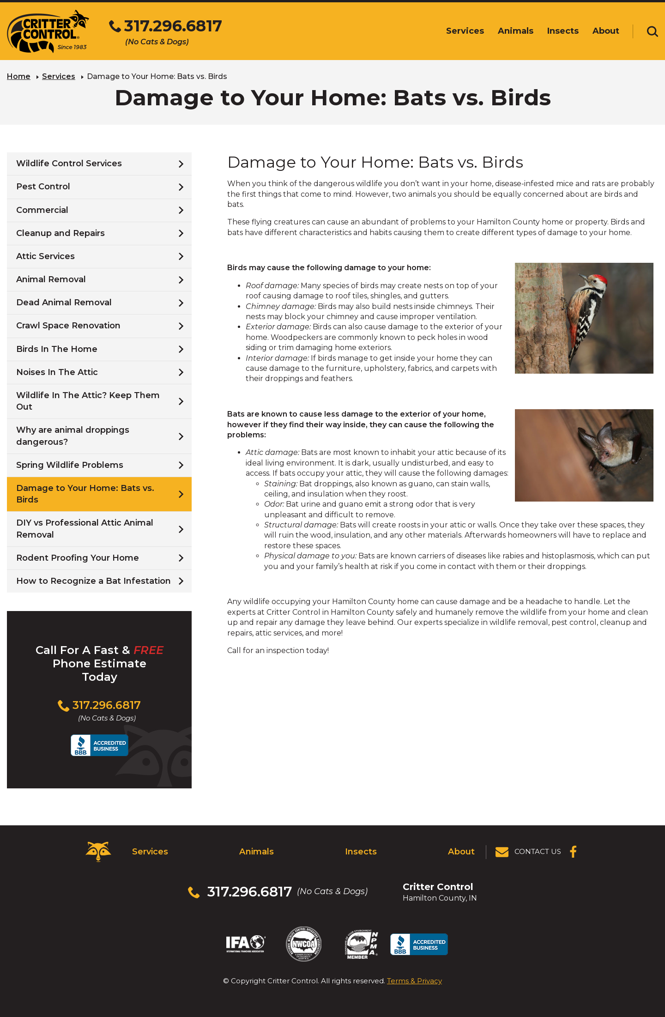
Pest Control (43, 187)
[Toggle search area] (652, 31)
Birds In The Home (56, 349)
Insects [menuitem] (563, 31)
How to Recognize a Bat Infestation (93, 581)
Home (18, 76)
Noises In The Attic (57, 372)
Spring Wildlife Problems (69, 465)
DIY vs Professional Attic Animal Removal (84, 528)
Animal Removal (51, 279)
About (461, 851)
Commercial (42, 210)
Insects (361, 851)
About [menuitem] (605, 31)
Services (58, 76)
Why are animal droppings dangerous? (72, 436)
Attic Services (45, 256)
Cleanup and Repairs (60, 233)
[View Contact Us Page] (529, 851)
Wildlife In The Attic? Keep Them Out (88, 401)
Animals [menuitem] (515, 31)
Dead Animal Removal (64, 302)
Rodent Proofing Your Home (77, 558)
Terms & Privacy (414, 979)
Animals (257, 851)
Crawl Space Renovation (68, 326)
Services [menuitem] (465, 31)
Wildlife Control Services (69, 163)
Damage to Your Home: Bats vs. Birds (85, 494)
